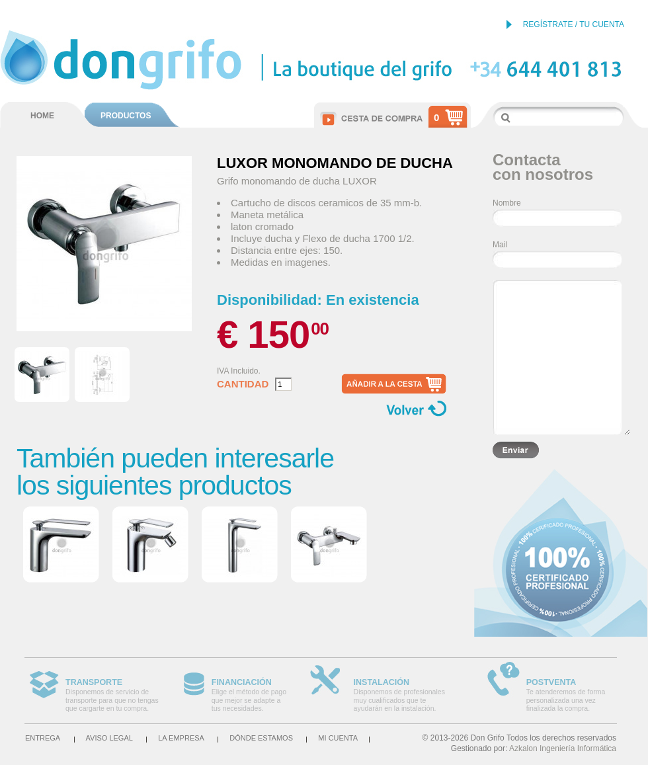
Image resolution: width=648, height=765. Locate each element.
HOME (42, 115)
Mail (500, 244)
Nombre (507, 203)
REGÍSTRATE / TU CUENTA (573, 24)
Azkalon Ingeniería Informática (562, 748)
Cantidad (242, 384)
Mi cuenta (338, 738)
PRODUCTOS (126, 115)
